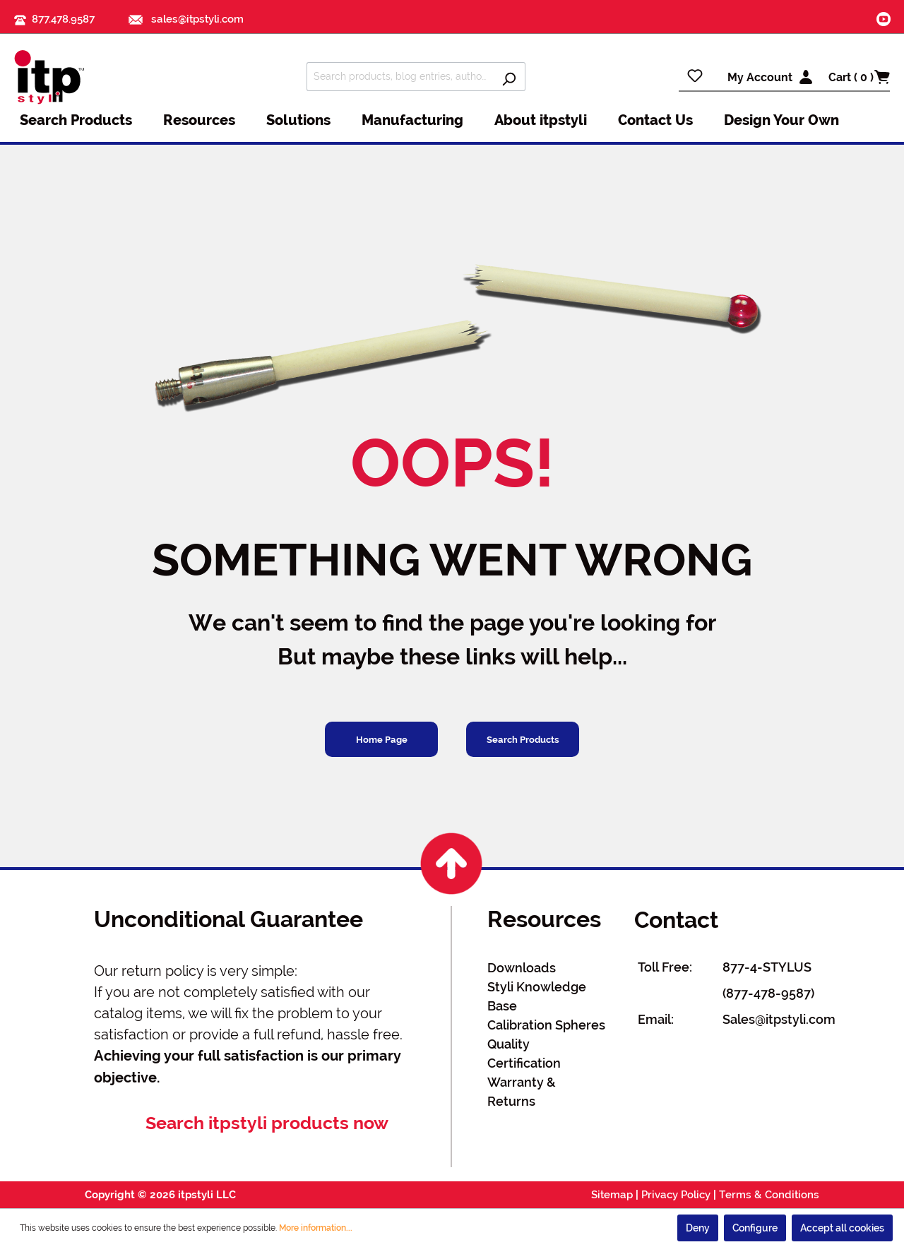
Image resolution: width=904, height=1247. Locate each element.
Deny (698, 1228)
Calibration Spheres (546, 1025)
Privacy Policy (675, 1194)
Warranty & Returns (521, 1092)
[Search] (508, 76)
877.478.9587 (63, 19)
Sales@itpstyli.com (778, 1019)
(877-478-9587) (768, 993)
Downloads (521, 967)
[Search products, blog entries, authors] (400, 76)
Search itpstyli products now (266, 1123)
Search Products (523, 739)
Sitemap (612, 1194)
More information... (315, 1228)
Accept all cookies (842, 1228)
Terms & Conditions (769, 1194)
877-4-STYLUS (766, 967)
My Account (759, 77)
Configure (755, 1228)
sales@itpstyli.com (186, 19)
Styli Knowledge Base (536, 996)
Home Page (382, 739)
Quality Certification (524, 1053)
